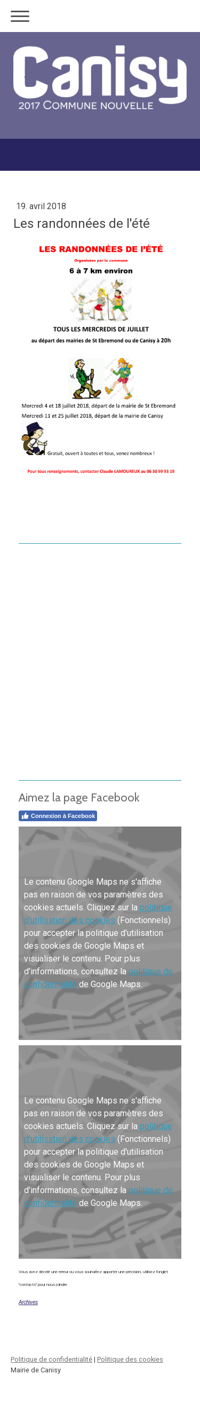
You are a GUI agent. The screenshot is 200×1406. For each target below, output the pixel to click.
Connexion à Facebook (58, 816)
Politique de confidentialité (51, 1359)
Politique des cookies (130, 1359)
